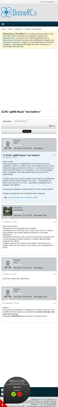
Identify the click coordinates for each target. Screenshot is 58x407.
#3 (54, 274)
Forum (10, 29)
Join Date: (18, 148)
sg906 (35, 197)
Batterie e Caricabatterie (33, 29)
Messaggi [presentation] (7, 121)
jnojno (17, 289)
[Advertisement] (29, 78)
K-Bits (42, 404)
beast (23, 197)
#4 (54, 303)
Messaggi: (38, 148)
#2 (54, 222)
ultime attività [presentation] (21, 121)
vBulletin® (43, 399)
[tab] (7, 121)
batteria (17, 197)
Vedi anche (17, 387)
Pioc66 (17, 141)
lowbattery (29, 197)
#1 (54, 155)
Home (3, 29)
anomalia (10, 197)
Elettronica (18, 29)
